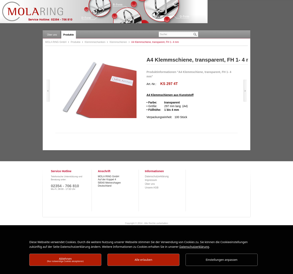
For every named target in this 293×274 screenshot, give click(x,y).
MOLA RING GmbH (40, 13)
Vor (245, 90)
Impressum (151, 180)
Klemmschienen (119, 42)
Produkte (76, 42)
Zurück (48, 90)
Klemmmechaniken (95, 42)
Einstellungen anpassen (221, 260)
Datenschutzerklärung (157, 176)
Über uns (150, 184)
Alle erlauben (143, 260)
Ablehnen (65, 260)
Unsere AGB (152, 187)
